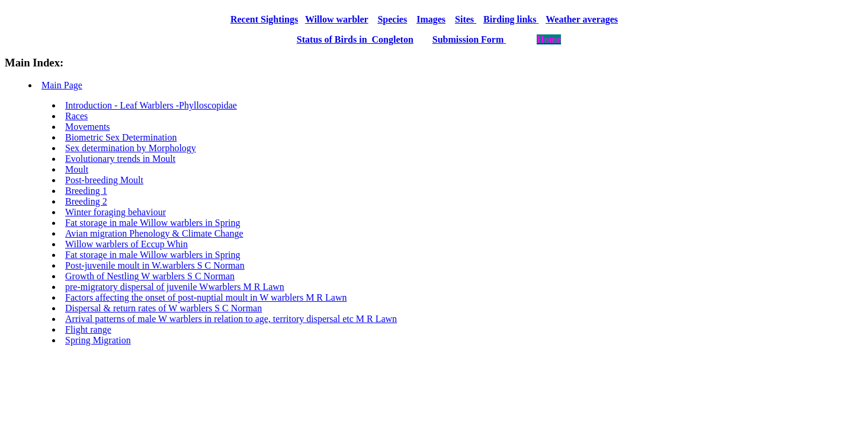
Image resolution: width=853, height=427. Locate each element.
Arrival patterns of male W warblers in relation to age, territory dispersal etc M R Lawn (231, 319)
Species (392, 19)
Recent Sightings (264, 19)
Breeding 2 (86, 201)
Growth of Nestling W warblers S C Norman (150, 276)
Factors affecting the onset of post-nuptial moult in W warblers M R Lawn (206, 297)
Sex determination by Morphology (130, 148)
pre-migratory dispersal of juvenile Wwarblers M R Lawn (174, 287)
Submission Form (468, 39)
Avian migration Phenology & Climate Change (154, 233)
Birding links (509, 19)
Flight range (88, 329)
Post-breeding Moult (104, 180)
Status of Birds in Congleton (355, 39)
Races (76, 116)
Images (430, 19)
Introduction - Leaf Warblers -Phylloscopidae (151, 105)
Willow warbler (336, 19)
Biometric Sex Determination (121, 137)
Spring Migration (98, 340)
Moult (76, 169)
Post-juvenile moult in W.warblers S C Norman (155, 265)
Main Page (61, 85)
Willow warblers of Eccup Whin (126, 244)
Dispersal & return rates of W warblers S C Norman (163, 308)
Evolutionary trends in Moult (120, 159)
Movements (87, 127)
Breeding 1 (86, 191)
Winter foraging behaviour (115, 212)
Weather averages (582, 19)
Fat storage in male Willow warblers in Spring (152, 223)
